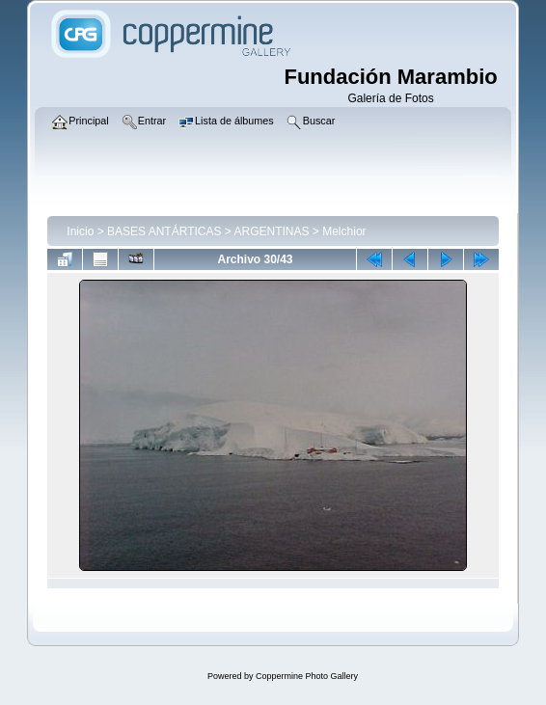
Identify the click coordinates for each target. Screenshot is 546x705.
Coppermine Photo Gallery (307, 676)
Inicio (80, 231)
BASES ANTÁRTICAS (164, 231)
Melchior (344, 231)
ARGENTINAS (272, 231)
